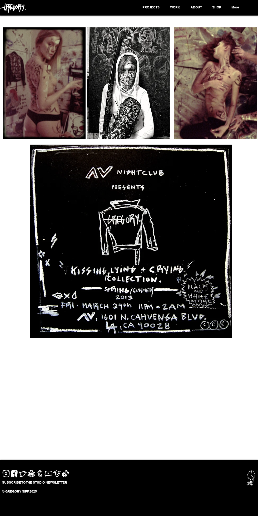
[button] (152, 7)
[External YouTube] (131, 401)
